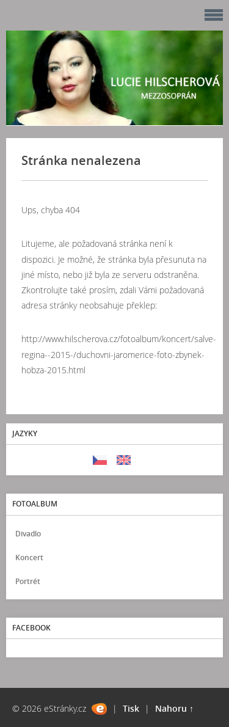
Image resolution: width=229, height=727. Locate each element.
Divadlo (28, 533)
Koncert (29, 557)
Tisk (131, 708)
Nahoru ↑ (174, 708)
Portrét (27, 581)
